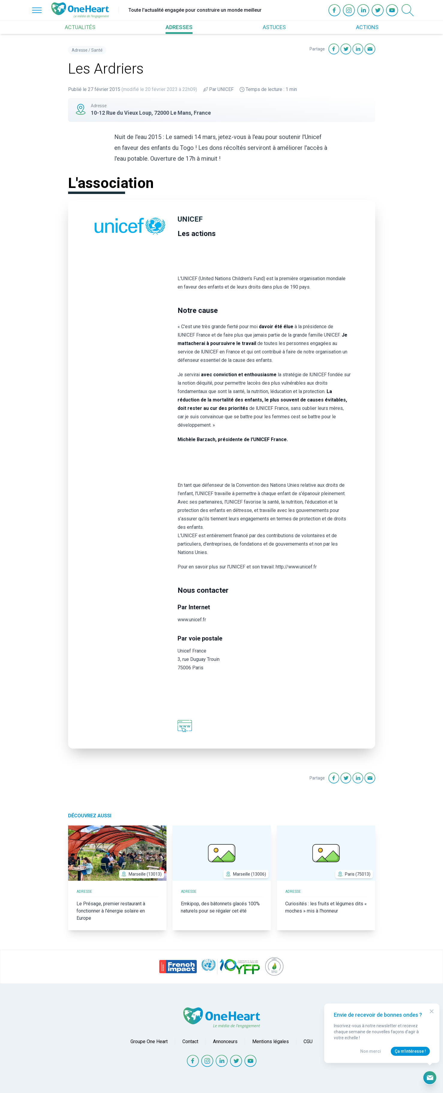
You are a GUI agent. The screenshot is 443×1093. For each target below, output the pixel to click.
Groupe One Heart (149, 1041)
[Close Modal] (431, 1011)
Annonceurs (225, 1041)
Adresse (80, 50)
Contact (190, 1041)
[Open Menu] (37, 10)
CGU (308, 1041)
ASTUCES (274, 27)
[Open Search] (408, 10)
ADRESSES (179, 27)
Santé (97, 50)
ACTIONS (367, 27)
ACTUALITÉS (80, 27)
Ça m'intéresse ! (410, 1051)
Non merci (370, 1051)
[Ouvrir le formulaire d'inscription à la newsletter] (430, 1077)
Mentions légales (270, 1041)
